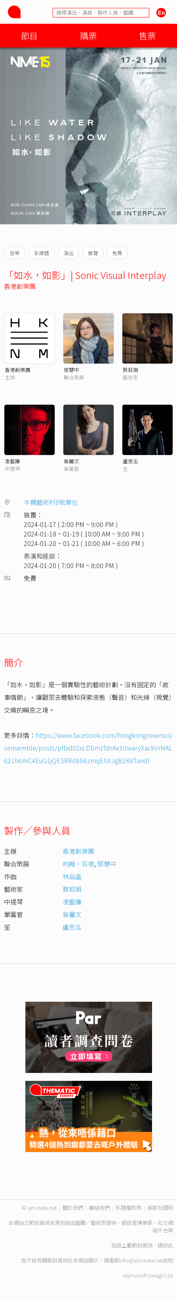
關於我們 (73, 1207)
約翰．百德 (78, 863)
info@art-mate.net (141, 1260)
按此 (168, 1245)
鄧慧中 (71, 369)
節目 (29, 35)
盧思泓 (130, 461)
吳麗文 (71, 461)
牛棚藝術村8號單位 (51, 502)
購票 (88, 35)
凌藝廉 (12, 461)
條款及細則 (160, 1207)
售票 (147, 35)
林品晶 (72, 876)
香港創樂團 (20, 286)
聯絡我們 (99, 1207)
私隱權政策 (128, 1207)
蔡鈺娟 (130, 369)
